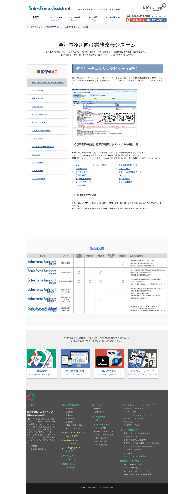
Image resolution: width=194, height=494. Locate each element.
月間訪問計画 (37, 90)
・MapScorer (69, 467)
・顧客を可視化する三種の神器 (134, 440)
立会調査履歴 (37, 106)
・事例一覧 (98, 420)
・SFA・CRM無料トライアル (133, 465)
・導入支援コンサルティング (133, 409)
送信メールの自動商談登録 (43, 147)
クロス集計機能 (38, 178)
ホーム (30, 27)
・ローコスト (127, 453)
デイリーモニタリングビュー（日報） (48, 82)
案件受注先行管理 (39, 114)
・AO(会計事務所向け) (73, 425)
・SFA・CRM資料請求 (131, 468)
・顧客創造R (69, 418)
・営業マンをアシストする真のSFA (136, 433)
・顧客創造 (68, 409)
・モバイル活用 (100, 428)
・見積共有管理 (70, 443)
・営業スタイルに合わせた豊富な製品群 (137, 446)
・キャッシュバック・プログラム (135, 418)
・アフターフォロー (130, 412)
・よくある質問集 (101, 445)
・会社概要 (33, 446)
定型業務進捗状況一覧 (41, 130)
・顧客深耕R (69, 422)
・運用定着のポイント (130, 425)
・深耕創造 (68, 415)
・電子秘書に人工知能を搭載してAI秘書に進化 (140, 443)
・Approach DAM (71, 436)
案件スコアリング (39, 122)
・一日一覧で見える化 (130, 436)
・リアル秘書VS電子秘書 (103, 435)
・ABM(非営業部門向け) (73, 428)
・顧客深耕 (68, 412)
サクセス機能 (37, 162)
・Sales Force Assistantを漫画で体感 (136, 474)
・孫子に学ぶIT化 (101, 438)
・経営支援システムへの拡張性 (134, 456)
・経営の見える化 (101, 441)
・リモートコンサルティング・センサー (137, 415)
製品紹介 (38, 27)
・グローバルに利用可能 (131, 450)
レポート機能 (37, 171)
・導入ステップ (128, 422)
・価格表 (97, 409)
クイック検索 (37, 138)
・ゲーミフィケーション (103, 431)
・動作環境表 (99, 412)
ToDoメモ (36, 154)
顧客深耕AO (49, 27)
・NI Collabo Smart (71, 459)
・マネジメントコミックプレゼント (136, 471)
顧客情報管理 (37, 98)
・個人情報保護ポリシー (38, 449)
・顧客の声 (68, 451)
